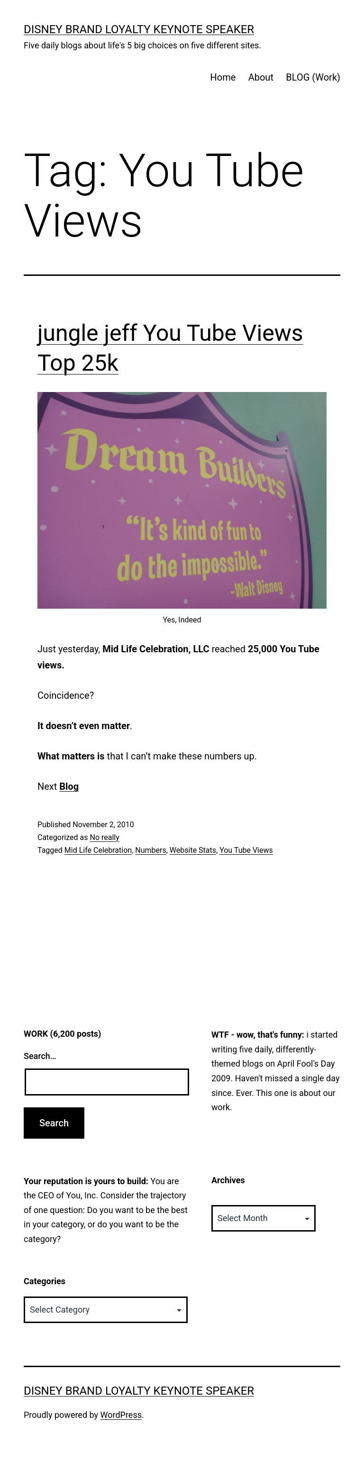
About (260, 77)
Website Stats (193, 850)
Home (223, 77)
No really (104, 837)
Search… (40, 1056)
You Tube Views (246, 850)
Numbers (150, 850)
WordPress (121, 1415)
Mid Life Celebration (98, 850)
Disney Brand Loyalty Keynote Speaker (139, 29)
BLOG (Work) (313, 77)
